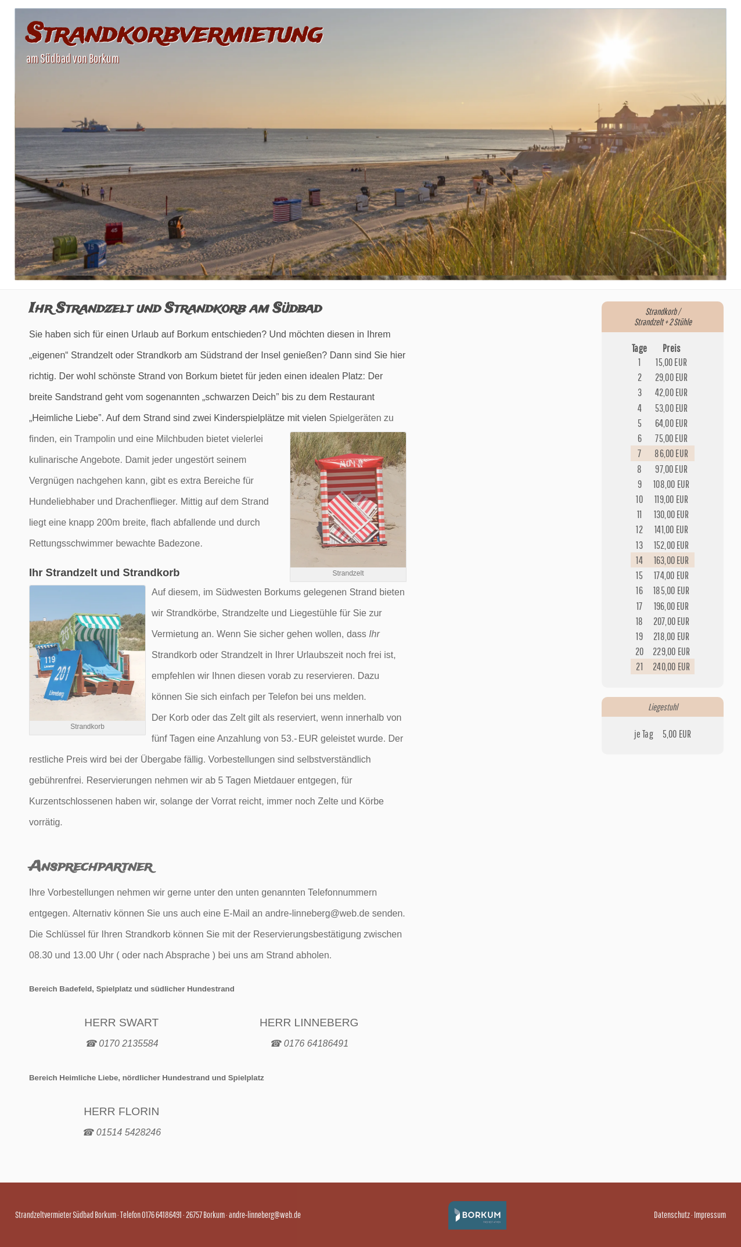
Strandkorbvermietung (174, 35)
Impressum (710, 1214)
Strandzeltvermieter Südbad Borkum (65, 1214)
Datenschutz (672, 1214)
